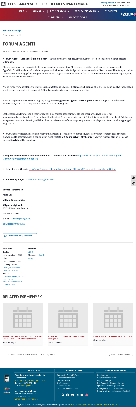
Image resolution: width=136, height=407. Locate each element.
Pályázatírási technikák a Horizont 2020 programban (33, 354)
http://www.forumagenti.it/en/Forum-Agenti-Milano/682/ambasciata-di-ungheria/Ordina (72, 169)
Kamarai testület (63, 380)
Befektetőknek (78, 17)
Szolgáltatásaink (87, 11)
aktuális (5, 268)
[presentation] (23, 318)
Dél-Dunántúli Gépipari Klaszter (110, 383)
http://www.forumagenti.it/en (39, 179)
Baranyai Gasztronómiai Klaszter (111, 388)
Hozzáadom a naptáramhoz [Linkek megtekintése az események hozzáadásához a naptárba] (20, 236)
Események (111, 11)
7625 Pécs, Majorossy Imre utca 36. (30, 380)
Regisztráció (60, 11)
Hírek (22, 11)
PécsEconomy (103, 375)
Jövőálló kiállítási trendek (120, 354)
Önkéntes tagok (63, 383)
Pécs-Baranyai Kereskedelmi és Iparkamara (48, 4)
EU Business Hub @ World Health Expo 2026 (112, 336)
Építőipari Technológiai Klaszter (110, 385)
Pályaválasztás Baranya (107, 377)
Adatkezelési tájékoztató (81, 404)
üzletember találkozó (10, 270)
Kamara (39, 11)
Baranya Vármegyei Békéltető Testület (113, 391)
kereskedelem (14, 268)
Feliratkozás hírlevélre (65, 377)
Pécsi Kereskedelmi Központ (68, 388)
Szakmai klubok (63, 385)
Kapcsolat (116, 404)
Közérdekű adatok (102, 404)
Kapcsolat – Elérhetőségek (67, 375)
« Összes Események (13, 30)
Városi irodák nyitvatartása (26, 399)
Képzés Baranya (104, 380)
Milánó (30, 252)
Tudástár (55, 17)
